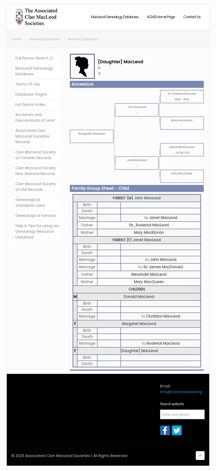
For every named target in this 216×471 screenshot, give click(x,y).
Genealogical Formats (35, 215)
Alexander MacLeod (149, 274)
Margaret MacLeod (139, 323)
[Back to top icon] (200, 455)
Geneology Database (44, 39)
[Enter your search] (182, 414)
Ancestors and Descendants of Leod (34, 117)
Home (16, 39)
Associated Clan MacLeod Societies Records (32, 136)
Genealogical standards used (30, 202)
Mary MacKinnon (149, 232)
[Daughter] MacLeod (139, 350)
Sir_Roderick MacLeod (149, 225)
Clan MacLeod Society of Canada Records (35, 155)
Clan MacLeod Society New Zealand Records (35, 170)
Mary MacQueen (149, 281)
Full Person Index (30, 104)
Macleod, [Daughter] (83, 39)
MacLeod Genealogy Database (34, 71)
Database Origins (31, 94)
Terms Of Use (27, 84)
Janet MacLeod (147, 239)
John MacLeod (147, 198)
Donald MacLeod (139, 296)
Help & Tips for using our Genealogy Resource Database (37, 231)
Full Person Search (34, 58)
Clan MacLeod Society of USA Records (35, 186)
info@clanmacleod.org (181, 391)
